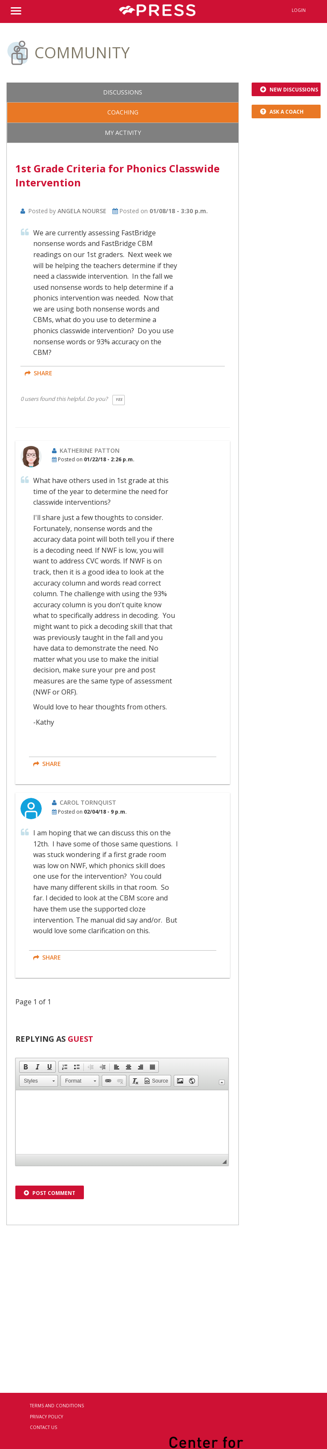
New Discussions (289, 89)
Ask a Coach (282, 111)
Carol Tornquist (88, 802)
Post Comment (49, 1193)
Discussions (122, 92)
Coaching (122, 112)
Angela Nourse (81, 211)
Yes (118, 399)
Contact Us (43, 1427)
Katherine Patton (90, 450)
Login (299, 10)
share (38, 373)
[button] (26, 1066)
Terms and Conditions (57, 1406)
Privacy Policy (46, 1417)
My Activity (123, 133)
